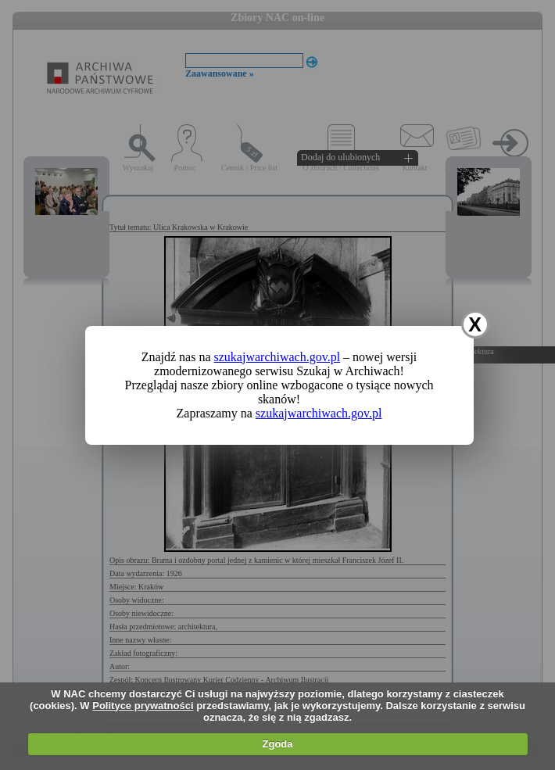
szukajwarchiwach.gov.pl (277, 357)
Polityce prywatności (142, 705)
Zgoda (278, 744)
